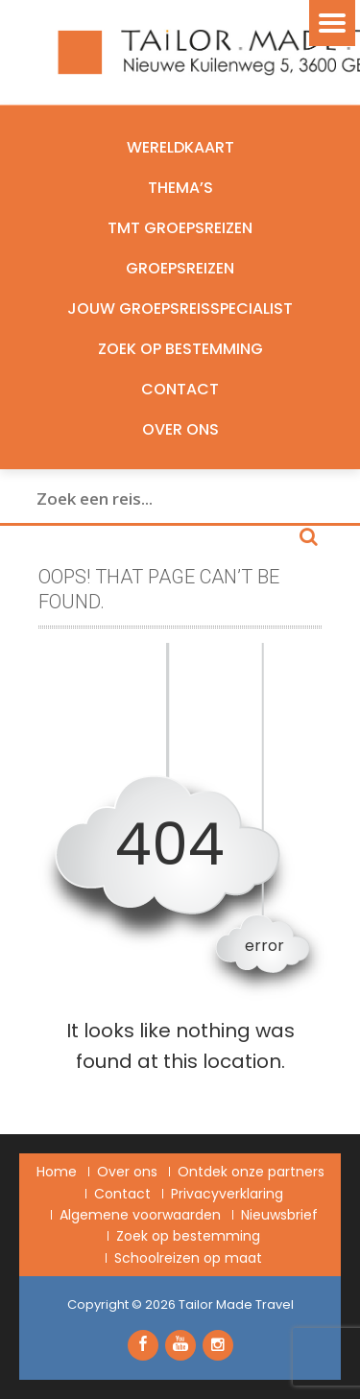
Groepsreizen (180, 268)
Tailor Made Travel (236, 1304)
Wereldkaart (180, 147)
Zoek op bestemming (180, 349)
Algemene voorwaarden (140, 1215)
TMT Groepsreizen (180, 228)
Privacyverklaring (227, 1193)
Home (56, 1171)
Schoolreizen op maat (188, 1258)
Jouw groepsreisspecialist (180, 308)
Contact (180, 389)
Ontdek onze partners (251, 1171)
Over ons (180, 429)
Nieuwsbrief (279, 1215)
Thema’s (180, 188)
